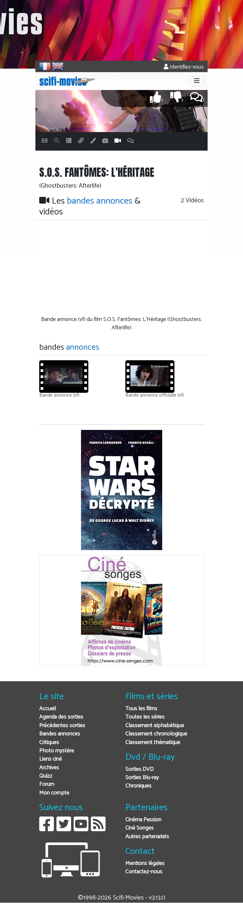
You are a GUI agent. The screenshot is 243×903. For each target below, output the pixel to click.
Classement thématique (152, 742)
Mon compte (54, 793)
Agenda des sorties (61, 717)
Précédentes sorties (62, 725)
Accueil (47, 708)
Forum (46, 784)
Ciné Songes (139, 828)
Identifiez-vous (184, 67)
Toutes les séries (145, 717)
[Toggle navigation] (197, 81)
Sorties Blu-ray (142, 777)
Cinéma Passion (143, 820)
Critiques (49, 742)
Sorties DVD (139, 769)
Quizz (45, 776)
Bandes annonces (59, 734)
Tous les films (141, 708)
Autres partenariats (147, 836)
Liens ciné (50, 759)
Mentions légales (145, 863)
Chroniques (138, 786)
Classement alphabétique (154, 725)
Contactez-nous (143, 872)
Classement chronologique (156, 734)
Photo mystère (56, 751)
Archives (49, 767)
